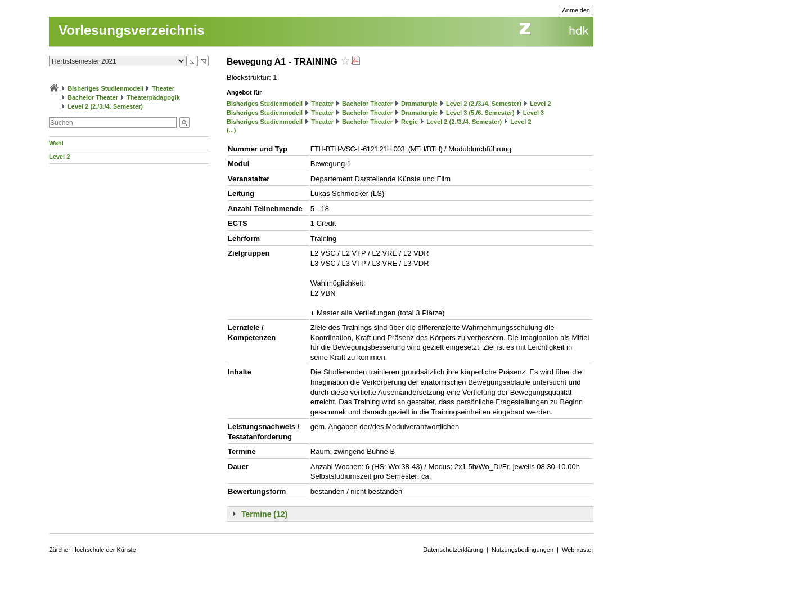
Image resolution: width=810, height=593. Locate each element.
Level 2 (59, 156)
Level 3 (533, 112)
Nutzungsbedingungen (523, 549)
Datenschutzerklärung (453, 549)
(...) (231, 130)
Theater (163, 88)
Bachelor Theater (93, 97)
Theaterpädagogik (153, 97)
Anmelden (576, 10)
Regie (409, 121)
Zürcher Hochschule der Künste (92, 549)
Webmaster (577, 549)
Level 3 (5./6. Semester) (480, 112)
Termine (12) (264, 514)
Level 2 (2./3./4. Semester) (105, 106)
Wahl (56, 143)
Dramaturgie (419, 103)
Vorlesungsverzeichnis (131, 30)
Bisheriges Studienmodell (105, 88)
